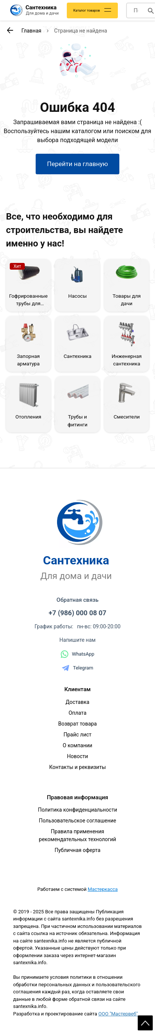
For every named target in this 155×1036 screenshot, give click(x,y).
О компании (77, 745)
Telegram (77, 668)
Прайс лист (77, 735)
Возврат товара (77, 724)
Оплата (78, 713)
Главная (31, 31)
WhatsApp (78, 654)
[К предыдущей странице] (10, 30)
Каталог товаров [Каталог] (86, 10)
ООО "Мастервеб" (118, 1014)
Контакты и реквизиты (77, 767)
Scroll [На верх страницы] (145, 1022)
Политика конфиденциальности (77, 810)
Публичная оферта (77, 850)
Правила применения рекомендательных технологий (77, 835)
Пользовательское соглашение (77, 821)
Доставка (77, 702)
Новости (77, 756)
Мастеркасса (103, 889)
